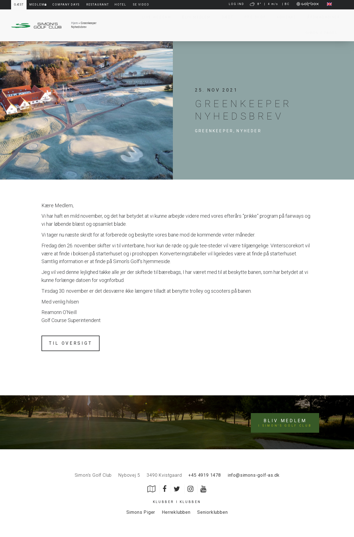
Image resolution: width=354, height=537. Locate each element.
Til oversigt (71, 343)
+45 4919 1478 (204, 474)
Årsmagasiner (320, 17)
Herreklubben (176, 511)
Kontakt (283, 17)
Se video (141, 4)
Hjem (74, 23)
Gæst (225, 17)
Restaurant (97, 4)
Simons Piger (140, 511)
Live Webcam (153, 17)
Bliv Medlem (193, 17)
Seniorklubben (212, 511)
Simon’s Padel (319, 33)
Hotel (120, 4)
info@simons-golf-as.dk (254, 474)
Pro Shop (252, 17)
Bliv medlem (285, 422)
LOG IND (236, 4)
